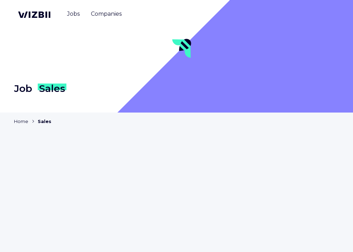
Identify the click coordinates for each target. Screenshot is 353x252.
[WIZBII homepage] (34, 14)
